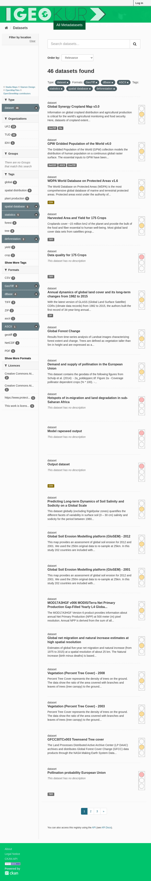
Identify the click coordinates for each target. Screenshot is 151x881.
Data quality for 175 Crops (67, 255)
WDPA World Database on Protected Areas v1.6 (83, 180)
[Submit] (135, 44)
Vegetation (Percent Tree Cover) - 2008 (76, 673)
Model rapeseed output (65, 431)
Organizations (131, 25)
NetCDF (52, 165)
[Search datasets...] (89, 44)
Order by (53, 57)
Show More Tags (15, 262)
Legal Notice (12, 853)
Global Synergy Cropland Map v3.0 (73, 106)
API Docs (106, 827)
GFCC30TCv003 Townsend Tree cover (76, 739)
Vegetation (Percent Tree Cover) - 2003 (76, 706)
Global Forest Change (64, 331)
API (94, 827)
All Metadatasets (69, 25)
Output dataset (59, 464)
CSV (51, 202)
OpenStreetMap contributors (16, 93)
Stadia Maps (11, 87)
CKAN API (11, 858)
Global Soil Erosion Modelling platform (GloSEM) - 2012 (89, 536)
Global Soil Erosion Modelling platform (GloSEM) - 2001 (89, 569)
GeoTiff (52, 128)
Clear (32, 41)
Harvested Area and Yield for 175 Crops (77, 218)
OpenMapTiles (12, 90)
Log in (139, 3)
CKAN (11, 873)
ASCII (62, 165)
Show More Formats (18, 358)
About (8, 849)
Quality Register (101, 25)
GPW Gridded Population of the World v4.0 (79, 143)
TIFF (51, 239)
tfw (60, 128)
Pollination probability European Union (77, 772)
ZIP (50, 315)
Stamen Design (27, 87)
